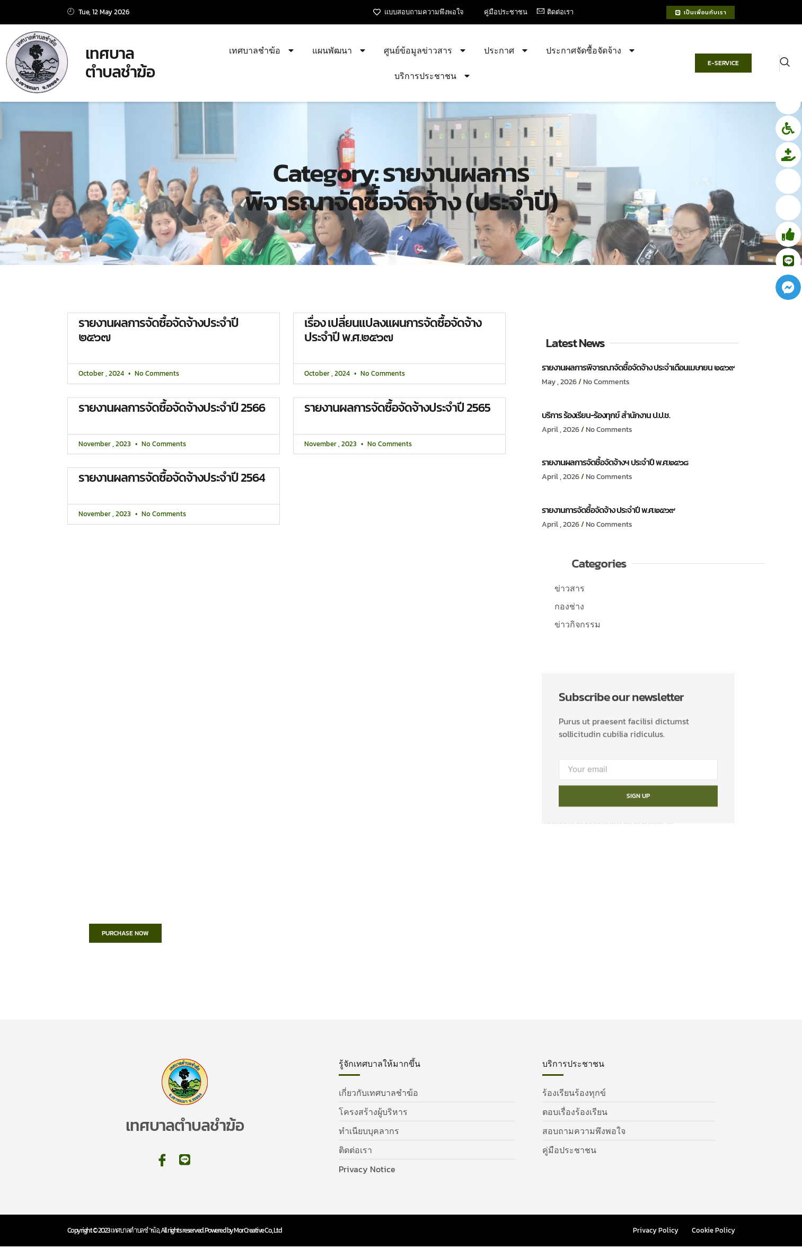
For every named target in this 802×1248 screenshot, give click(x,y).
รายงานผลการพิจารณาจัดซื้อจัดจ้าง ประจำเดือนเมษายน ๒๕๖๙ (638, 367)
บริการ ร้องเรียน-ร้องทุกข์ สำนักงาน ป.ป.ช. (606, 415)
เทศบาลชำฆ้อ (262, 50)
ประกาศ (507, 50)
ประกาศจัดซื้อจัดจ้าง (591, 50)
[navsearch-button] (785, 64)
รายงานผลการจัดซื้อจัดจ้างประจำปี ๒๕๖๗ (158, 330)
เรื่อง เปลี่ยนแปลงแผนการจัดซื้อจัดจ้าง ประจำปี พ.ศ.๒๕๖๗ (392, 330)
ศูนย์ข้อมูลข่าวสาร (426, 50)
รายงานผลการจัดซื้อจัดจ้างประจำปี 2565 (397, 408)
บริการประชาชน (433, 76)
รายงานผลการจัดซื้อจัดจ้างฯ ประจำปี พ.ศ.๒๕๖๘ (615, 462)
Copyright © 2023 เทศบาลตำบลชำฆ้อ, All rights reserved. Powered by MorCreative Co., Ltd (174, 1232)
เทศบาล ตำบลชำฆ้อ (120, 63)
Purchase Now (130, 935)
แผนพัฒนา (340, 50)
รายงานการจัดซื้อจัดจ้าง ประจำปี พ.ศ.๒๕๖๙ (608, 510)
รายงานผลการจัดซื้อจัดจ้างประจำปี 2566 (171, 408)
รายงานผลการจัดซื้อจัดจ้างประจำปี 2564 (171, 478)
